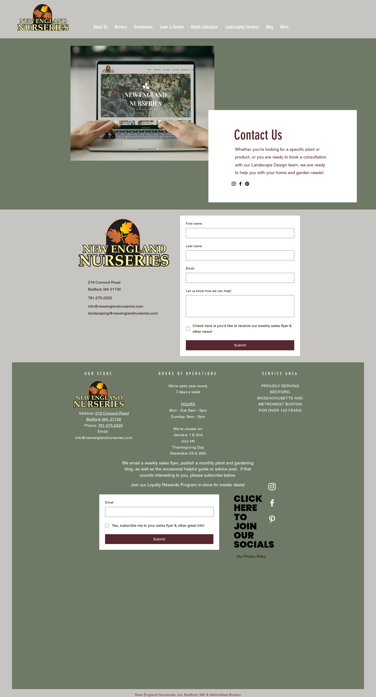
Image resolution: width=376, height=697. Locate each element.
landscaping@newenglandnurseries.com (123, 313)
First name (194, 223)
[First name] (238, 233)
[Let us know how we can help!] (240, 306)
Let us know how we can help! (208, 291)
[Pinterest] (247, 184)
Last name (194, 246)
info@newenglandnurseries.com (103, 437)
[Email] (238, 278)
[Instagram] (233, 184)
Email (190, 268)
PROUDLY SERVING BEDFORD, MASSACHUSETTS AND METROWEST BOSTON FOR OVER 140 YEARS (280, 398)
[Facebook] (240, 184)
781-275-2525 (110, 425)
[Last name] (238, 255)
